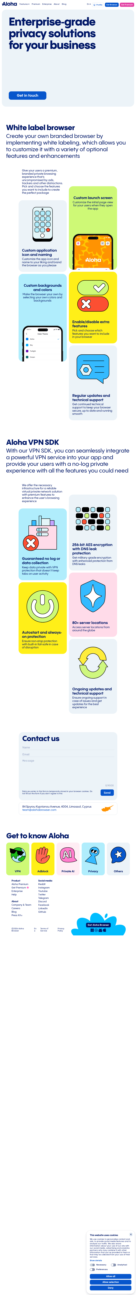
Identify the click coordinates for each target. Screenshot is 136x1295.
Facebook (43, 905)
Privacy (93, 871)
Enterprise (17, 891)
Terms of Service (44, 930)
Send (107, 792)
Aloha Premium (20, 884)
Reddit (41, 884)
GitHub (42, 912)
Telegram (43, 898)
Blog (14, 912)
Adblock (42, 871)
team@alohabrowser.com (39, 810)
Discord (42, 901)
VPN (18, 871)
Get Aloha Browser (98, 925)
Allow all (110, 1276)
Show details (96, 1261)
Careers (16, 908)
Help (14, 895)
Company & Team (21, 905)
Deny (111, 1288)
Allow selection (110, 1282)
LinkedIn (43, 908)
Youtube (43, 891)
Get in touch (27, 96)
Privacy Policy (61, 930)
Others (118, 871)
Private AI (68, 871)
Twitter (42, 895)
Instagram (44, 888)
